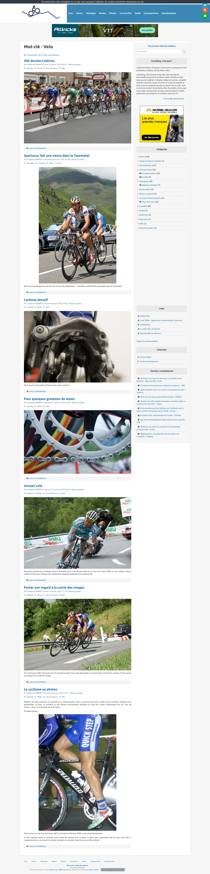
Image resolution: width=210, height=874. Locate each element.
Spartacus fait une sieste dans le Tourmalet (57, 156)
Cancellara (31, 163)
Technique (143, 181)
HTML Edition (65, 870)
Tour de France (52, 68)
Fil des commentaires (51, 55)
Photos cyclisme (74, 65)
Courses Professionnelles (150, 198)
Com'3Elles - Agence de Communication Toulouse (161, 320)
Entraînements (145, 165)
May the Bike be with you (150, 333)
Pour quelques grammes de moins (49, 399)
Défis (141, 223)
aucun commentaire (37, 148)
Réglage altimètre (150, 185)
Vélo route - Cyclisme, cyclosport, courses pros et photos (41, 13)
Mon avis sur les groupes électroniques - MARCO (161, 397)
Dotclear (82, 868)
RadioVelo (143, 215)
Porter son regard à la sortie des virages (54, 588)
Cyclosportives (145, 170)
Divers (142, 156)
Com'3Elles (94, 870)
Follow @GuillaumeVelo (173, 98)
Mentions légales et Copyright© (113, 870)
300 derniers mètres (39, 61)
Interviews (143, 219)
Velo (63, 68)
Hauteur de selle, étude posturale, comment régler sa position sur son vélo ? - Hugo (161, 402)
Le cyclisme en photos (40, 689)
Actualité (143, 206)
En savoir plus (151, 2)
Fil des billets (32, 55)
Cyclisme (30, 68)
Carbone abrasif (36, 300)
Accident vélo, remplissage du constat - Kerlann (160, 415)
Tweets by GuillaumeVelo (147, 341)
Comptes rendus (149, 173)
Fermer (165, 2)
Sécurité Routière (146, 228)
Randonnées (144, 189)
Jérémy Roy (145, 324)
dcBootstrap (53, 870)
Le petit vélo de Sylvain (150, 329)
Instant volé (33, 486)
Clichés (145, 177)
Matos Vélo (145, 316)
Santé (141, 210)
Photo (39, 68)
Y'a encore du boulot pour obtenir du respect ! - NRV (162, 385)
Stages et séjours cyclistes (150, 161)
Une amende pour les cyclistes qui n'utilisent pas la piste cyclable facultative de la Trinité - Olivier (160, 409)
